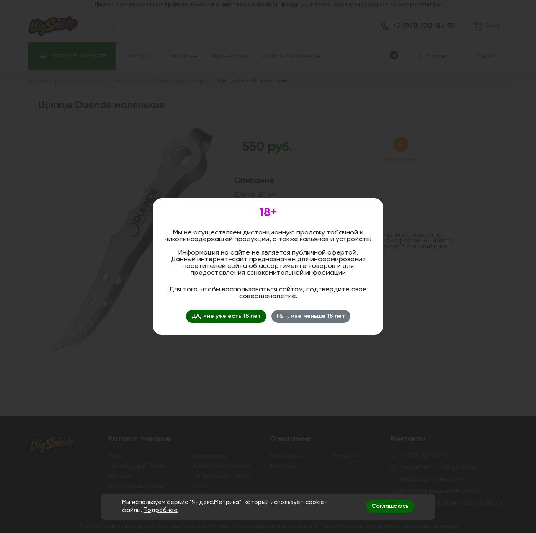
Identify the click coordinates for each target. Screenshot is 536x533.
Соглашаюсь (390, 506)
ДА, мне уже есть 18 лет (226, 316)
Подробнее (161, 510)
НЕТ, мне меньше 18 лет (311, 316)
